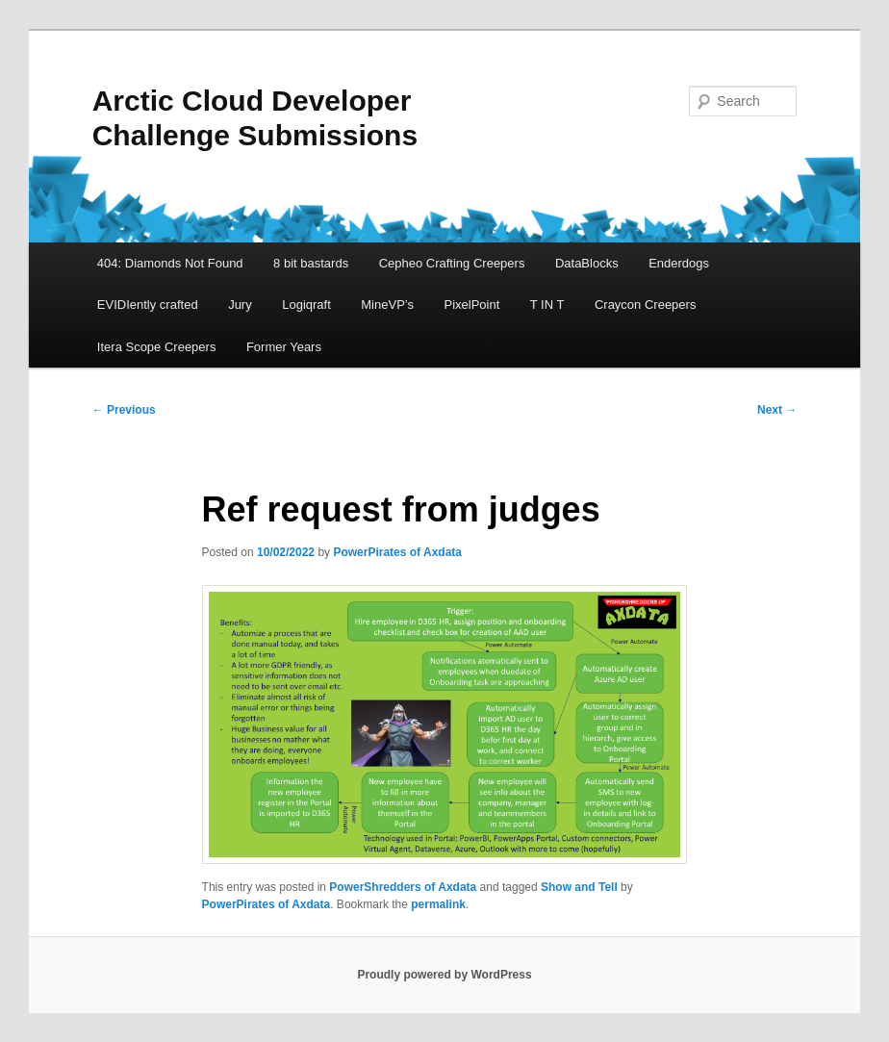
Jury (240, 304)
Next (777, 410)
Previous (124, 410)
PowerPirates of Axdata (397, 552)
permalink (438, 904)
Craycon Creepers (646, 304)
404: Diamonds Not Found (170, 263)
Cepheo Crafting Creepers (452, 263)
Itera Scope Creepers (156, 347)
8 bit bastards (310, 263)
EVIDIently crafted (147, 304)
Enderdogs (678, 263)
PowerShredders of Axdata (402, 887)
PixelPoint (471, 304)
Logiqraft (306, 304)
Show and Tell (579, 887)
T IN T (547, 304)
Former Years (283, 347)
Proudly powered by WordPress (444, 974)
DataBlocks (587, 263)
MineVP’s (387, 304)
